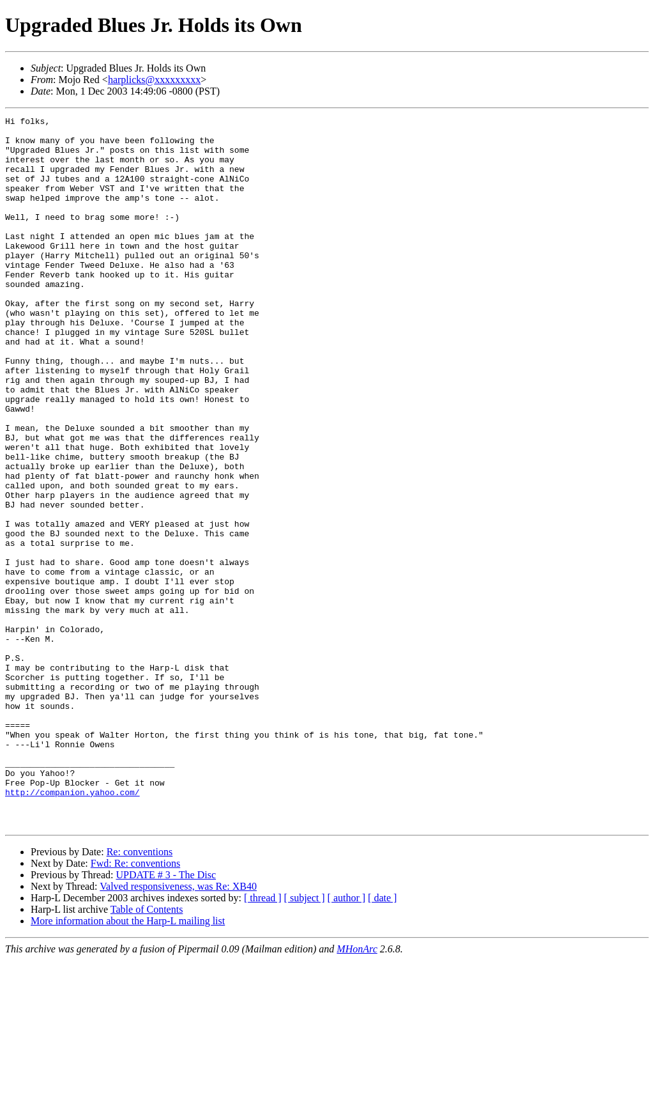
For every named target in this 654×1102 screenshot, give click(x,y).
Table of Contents (146, 1051)
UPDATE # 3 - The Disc (166, 1016)
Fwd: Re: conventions (135, 1005)
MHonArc (357, 1090)
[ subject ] (304, 1039)
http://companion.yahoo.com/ (72, 928)
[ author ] (347, 1039)
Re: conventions (140, 993)
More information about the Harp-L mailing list (128, 1062)
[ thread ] (263, 1039)
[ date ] (382, 1039)
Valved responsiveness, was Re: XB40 (178, 1028)
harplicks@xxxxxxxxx (154, 79)
